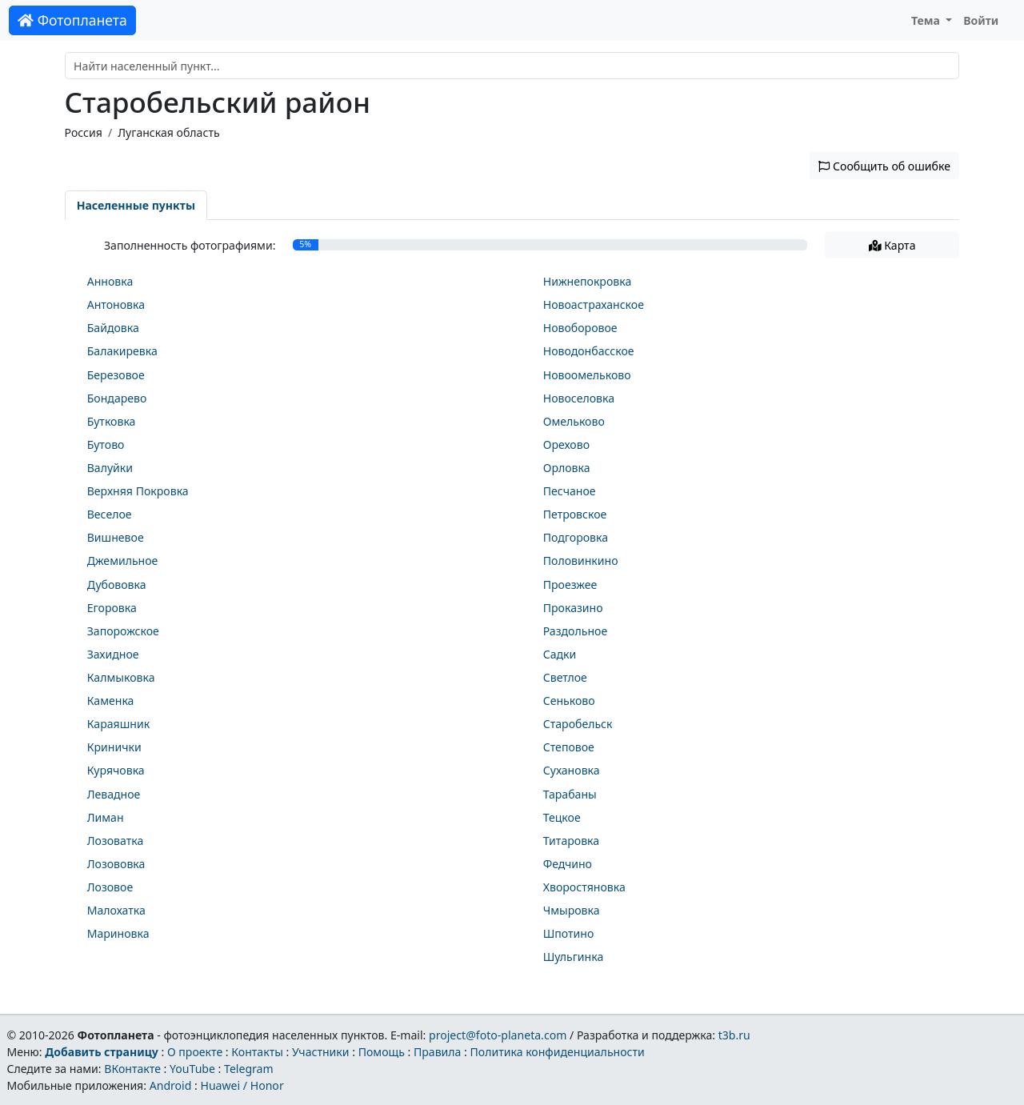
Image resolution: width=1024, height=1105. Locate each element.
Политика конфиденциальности (557, 1051)
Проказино (573, 607)
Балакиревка (122, 350)
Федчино (567, 863)
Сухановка (571, 770)
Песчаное (569, 490)
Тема (927, 20)
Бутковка (111, 421)
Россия (83, 132)
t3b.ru (734, 1035)
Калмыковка (121, 677)
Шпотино (568, 933)
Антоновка (116, 304)
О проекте (194, 1051)
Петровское (575, 514)
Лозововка (116, 863)
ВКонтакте (132, 1068)
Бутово (106, 444)
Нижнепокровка (587, 281)
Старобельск (578, 723)
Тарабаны (570, 794)
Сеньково (569, 700)
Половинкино (580, 560)
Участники (321, 1051)
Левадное (114, 794)
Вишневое (115, 537)
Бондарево (117, 398)
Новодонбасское (588, 350)
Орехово (566, 444)
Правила (437, 1051)
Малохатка (116, 910)
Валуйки (110, 467)
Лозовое (110, 887)
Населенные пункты (136, 205)
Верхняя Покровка (138, 490)
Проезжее (570, 584)
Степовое (568, 747)
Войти (980, 20)
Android (171, 1085)
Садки (560, 654)
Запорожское (123, 631)
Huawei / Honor (241, 1085)
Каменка (110, 700)
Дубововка (116, 584)
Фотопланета (72, 20)
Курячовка (116, 770)
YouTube (192, 1068)
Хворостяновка (584, 887)
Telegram (249, 1068)
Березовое (116, 374)
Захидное (113, 654)
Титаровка (571, 840)
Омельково (574, 421)
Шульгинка (573, 956)
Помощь (381, 1051)
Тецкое (562, 817)
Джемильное (122, 560)
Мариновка (118, 933)
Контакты (257, 1051)
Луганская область (168, 132)
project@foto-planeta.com (497, 1035)
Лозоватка (115, 840)
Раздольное (575, 631)
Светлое (565, 677)
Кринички (114, 747)
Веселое (109, 514)
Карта (892, 245)
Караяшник (118, 723)
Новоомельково (587, 374)
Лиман (105, 817)
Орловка (566, 467)
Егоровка (112, 607)
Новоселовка (578, 398)
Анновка (110, 281)
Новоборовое (580, 327)
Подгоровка (575, 537)
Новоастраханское (593, 304)
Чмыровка (571, 910)
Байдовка (113, 327)
